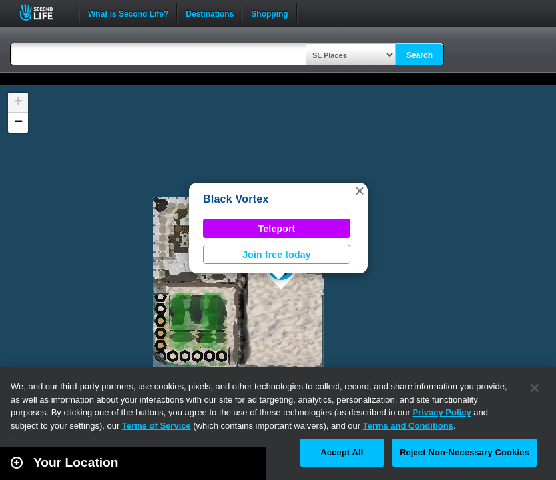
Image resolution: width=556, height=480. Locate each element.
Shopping (269, 12)
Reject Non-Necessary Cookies (464, 452)
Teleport (277, 228)
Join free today (276, 254)
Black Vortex (236, 199)
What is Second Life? (128, 12)
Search (419, 55)
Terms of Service (156, 426)
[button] (360, 191)
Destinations (210, 12)
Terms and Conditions (408, 426)
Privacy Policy (441, 412)
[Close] (534, 388)
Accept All (341, 452)
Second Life (44, 12)
